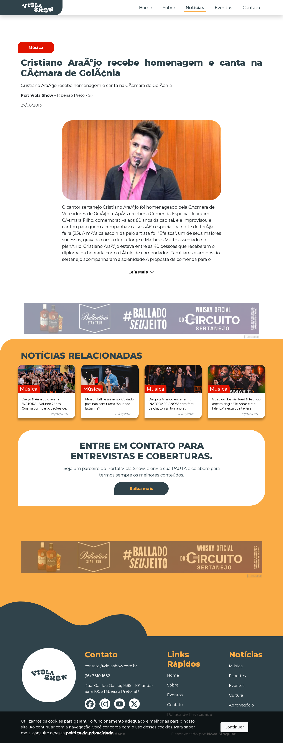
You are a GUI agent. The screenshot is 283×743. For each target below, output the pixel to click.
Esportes (237, 675)
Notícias (195, 7)
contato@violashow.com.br (111, 666)
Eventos (223, 7)
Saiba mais (141, 488)
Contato (251, 7)
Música (236, 666)
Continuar (234, 727)
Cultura (236, 695)
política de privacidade (90, 733)
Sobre (169, 7)
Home (145, 7)
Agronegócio (241, 705)
